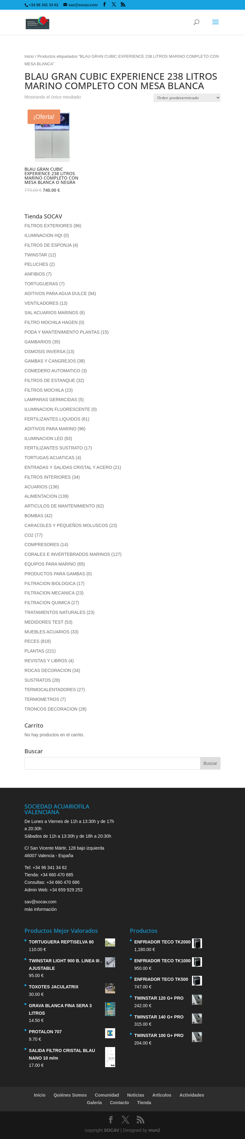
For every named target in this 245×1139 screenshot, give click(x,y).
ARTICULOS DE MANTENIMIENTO (59, 505)
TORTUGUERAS (41, 283)
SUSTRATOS (37, 680)
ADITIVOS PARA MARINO (50, 428)
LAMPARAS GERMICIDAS (50, 399)
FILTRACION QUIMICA (47, 602)
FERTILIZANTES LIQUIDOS (52, 419)
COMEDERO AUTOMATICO (52, 370)
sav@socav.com (40, 901)
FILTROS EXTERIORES (48, 225)
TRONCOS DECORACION (50, 709)
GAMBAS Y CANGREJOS (50, 360)
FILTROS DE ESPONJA (48, 245)
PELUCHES (36, 264)
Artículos (162, 1095)
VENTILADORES (41, 303)
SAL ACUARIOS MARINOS (51, 312)
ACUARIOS (35, 486)
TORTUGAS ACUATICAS (49, 457)
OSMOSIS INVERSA (44, 351)
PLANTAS (34, 650)
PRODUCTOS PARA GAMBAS (54, 573)
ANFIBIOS (34, 274)
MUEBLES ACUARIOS (46, 631)
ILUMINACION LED (43, 438)
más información (40, 909)
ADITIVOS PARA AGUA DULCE (55, 293)
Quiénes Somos (70, 1095)
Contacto (119, 1102)
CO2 (29, 535)
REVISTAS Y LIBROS (45, 660)
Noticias (135, 1095)
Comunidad (107, 1095)
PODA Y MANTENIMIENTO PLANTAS (61, 332)
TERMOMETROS (41, 699)
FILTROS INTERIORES (47, 477)
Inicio (29, 56)
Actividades (191, 1095)
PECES (31, 641)
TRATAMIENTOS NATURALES (54, 612)
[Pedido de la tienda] (187, 98)
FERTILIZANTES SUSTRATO (53, 447)
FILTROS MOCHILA (44, 390)
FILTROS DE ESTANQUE (49, 380)
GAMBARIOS (37, 341)
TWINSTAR (35, 254)
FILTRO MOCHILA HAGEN (50, 322)
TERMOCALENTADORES (50, 689)
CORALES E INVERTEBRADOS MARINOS (67, 554)
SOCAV (111, 1130)
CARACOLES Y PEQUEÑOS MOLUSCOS (66, 525)
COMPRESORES (41, 544)
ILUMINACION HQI (43, 235)
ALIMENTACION (40, 496)
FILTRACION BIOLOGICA (49, 583)
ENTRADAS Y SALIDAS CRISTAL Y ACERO (68, 467)
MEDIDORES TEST (43, 622)
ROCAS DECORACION (47, 670)
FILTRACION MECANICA (49, 592)
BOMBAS (33, 515)
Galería (94, 1102)
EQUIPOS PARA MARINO (50, 564)
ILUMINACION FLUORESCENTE (57, 409)
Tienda (144, 1102)
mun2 (154, 1130)
